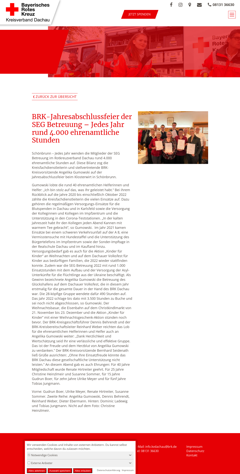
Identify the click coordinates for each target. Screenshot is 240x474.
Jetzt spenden (140, 14)
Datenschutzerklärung (108, 470)
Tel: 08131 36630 (147, 451)
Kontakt (191, 455)
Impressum (194, 447)
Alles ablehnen (36, 470)
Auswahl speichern (59, 470)
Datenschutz (195, 451)
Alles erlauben (83, 470)
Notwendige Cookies (43, 455)
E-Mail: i (140, 447)
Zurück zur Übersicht (56, 96)
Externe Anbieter (40, 463)
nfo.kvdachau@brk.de (161, 447)
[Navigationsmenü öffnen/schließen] (232, 14)
